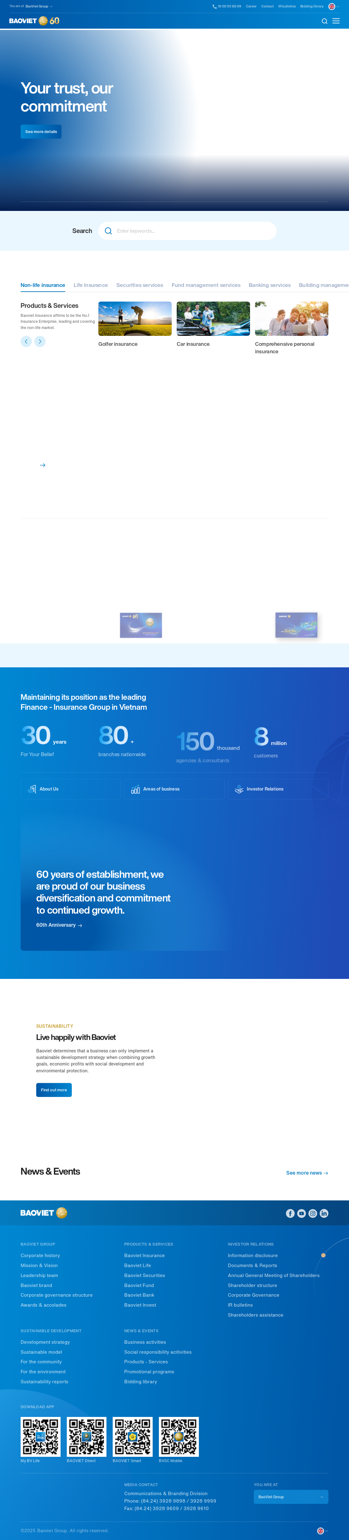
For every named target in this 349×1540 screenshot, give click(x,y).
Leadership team (39, 1275)
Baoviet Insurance (144, 1255)
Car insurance (193, 344)
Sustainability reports (44, 1382)
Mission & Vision (39, 1265)
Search (82, 231)
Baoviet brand (36, 1285)
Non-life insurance (43, 285)
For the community (41, 1362)
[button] (26, 341)
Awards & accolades (43, 1305)
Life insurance (91, 285)
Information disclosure (253, 1255)
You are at (16, 6)
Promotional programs (149, 1372)
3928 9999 (203, 1501)
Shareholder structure (252, 1285)
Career (251, 6)
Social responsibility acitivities (158, 1352)
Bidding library (312, 6)
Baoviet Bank (139, 1295)
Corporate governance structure (57, 1295)
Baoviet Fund (139, 1285)
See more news (307, 1176)
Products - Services (146, 1362)
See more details (41, 131)
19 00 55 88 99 (227, 6)
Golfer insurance (117, 344)
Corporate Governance (253, 1295)
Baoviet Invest (140, 1305)
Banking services (270, 285)
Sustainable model (41, 1352)
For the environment (43, 1372)
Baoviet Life (137, 1265)
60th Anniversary (59, 942)
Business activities (145, 1342)
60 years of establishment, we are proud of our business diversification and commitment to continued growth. (103, 909)
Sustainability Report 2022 (210, 638)
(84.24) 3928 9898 (163, 1501)
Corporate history (40, 1255)
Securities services (139, 285)
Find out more (54, 1110)
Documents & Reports (252, 1265)
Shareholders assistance (255, 1315)
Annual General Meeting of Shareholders (274, 1275)
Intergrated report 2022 (51, 638)
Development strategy (45, 1342)
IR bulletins (287, 6)
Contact (267, 6)
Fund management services (206, 285)
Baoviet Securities (144, 1275)
